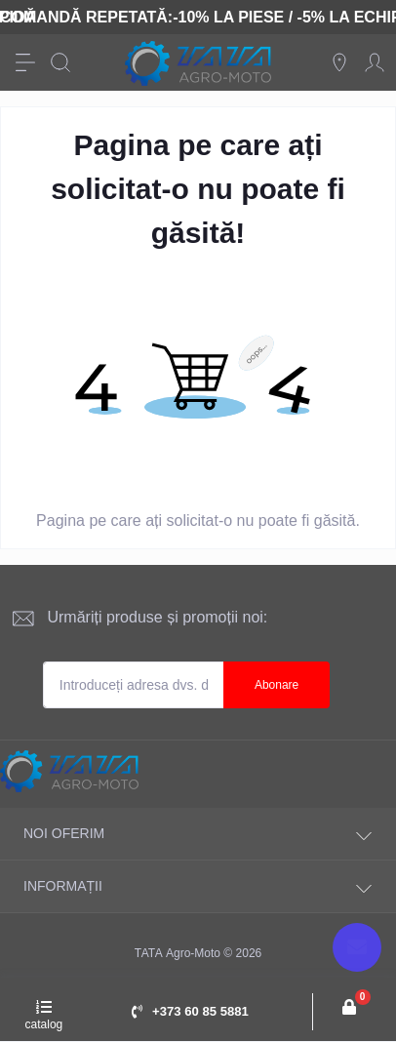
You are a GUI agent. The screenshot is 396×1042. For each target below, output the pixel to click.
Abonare (276, 685)
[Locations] (339, 62)
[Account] (374, 62)
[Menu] (25, 62)
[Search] (60, 62)
